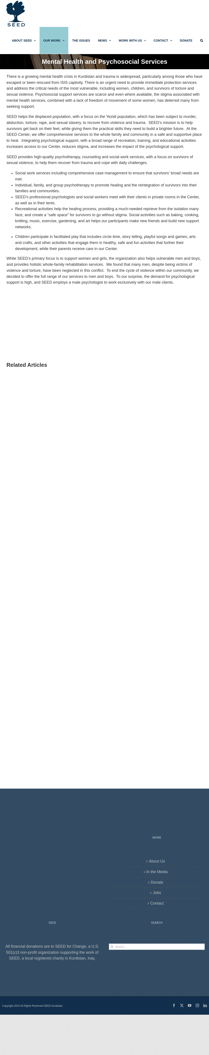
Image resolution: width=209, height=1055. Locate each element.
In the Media (157, 872)
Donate (157, 882)
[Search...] (157, 947)
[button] (201, 40)
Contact (157, 903)
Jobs (157, 893)
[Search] (112, 947)
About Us (157, 861)
